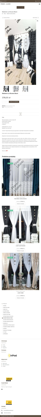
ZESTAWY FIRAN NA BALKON (8, 319)
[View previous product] (3, 17)
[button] (39, 4)
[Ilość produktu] (5, 102)
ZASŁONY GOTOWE (6, 314)
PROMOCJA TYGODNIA (7, 330)
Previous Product (6, 17)
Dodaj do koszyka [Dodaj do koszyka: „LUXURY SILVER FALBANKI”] (20, 250)
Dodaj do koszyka (14, 101)
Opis (20, 114)
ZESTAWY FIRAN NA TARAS (10, 105)
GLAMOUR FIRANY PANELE (8, 107)
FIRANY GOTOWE (6, 307)
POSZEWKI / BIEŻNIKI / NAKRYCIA (8, 326)
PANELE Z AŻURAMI (6, 312)
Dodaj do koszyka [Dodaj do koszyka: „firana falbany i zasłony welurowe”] (20, 203)
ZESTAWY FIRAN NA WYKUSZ (8, 321)
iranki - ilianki (5, 4)
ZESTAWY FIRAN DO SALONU (8, 316)
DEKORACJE (5, 323)
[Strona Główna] (2, 13)
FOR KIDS (5, 328)
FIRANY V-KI (5, 309)
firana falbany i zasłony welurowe (20, 198)
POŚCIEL (4, 305)
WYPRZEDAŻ (5, 333)
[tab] (20, 114)
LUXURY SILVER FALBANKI (20, 245)
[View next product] (38, 17)
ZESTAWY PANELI (6, 311)
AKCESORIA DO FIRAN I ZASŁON (8, 325)
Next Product (35, 17)
